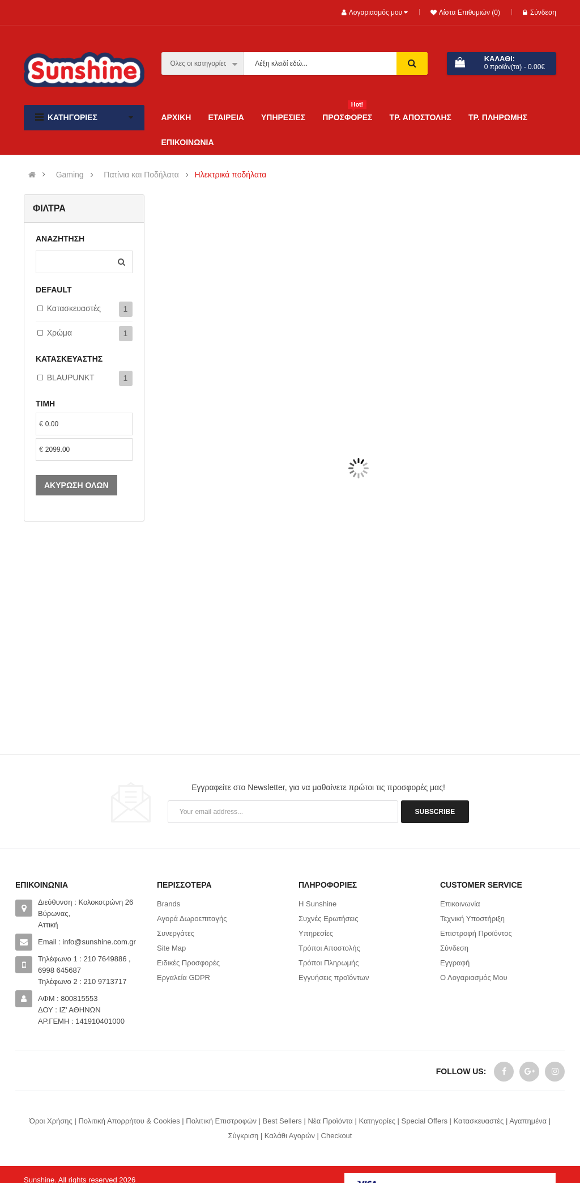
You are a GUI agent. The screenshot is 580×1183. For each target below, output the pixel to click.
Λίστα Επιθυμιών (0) (468, 12)
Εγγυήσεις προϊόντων (333, 977)
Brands (168, 904)
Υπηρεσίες (315, 933)
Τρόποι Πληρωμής (328, 963)
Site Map (171, 948)
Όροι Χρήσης (50, 1121)
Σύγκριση (243, 1135)
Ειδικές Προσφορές (188, 963)
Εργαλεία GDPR (183, 977)
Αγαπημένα (528, 1121)
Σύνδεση (539, 12)
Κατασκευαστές (74, 308)
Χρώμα (59, 332)
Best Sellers (281, 1121)
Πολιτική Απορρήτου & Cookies (129, 1121)
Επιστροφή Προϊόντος (476, 933)
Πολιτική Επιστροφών (221, 1121)
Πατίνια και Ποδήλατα (141, 175)
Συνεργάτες (175, 933)
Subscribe (435, 812)
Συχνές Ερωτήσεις (328, 918)
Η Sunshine (317, 904)
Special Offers (424, 1121)
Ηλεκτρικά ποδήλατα (231, 175)
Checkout (336, 1135)
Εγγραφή (455, 963)
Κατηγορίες (377, 1121)
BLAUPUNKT (71, 377)
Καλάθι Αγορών (290, 1135)
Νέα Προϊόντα (330, 1121)
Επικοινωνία (460, 904)
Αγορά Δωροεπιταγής (192, 918)
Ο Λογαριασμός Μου (474, 977)
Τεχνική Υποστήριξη (472, 918)
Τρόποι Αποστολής (329, 948)
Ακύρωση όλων (76, 485)
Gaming (70, 175)
